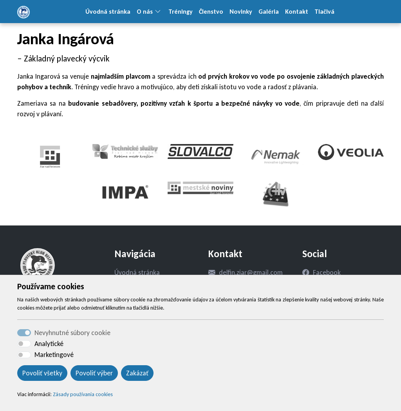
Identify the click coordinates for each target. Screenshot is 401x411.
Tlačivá (324, 11)
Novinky (240, 11)
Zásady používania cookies (83, 394)
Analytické (48, 343)
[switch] (24, 343)
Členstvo (211, 11)
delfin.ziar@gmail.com (251, 272)
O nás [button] (145, 11)
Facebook (327, 272)
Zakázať (137, 373)
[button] (160, 11)
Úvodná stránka (107, 11)
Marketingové (54, 354)
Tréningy (180, 11)
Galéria (268, 11)
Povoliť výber (94, 373)
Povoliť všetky (42, 373)
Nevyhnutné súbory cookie (72, 332)
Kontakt (296, 11)
